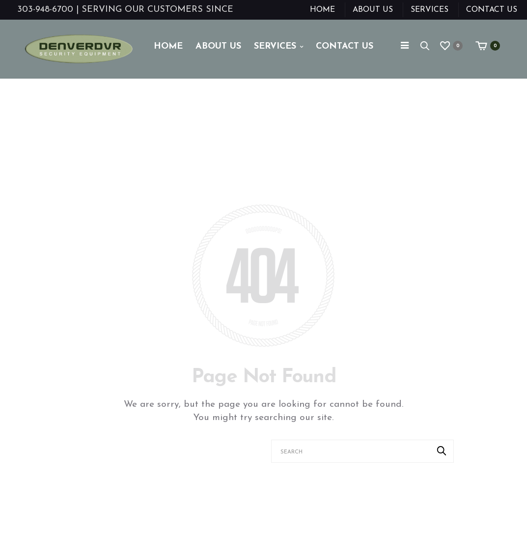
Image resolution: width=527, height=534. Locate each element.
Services (429, 10)
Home (322, 10)
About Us (373, 10)
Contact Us (491, 10)
